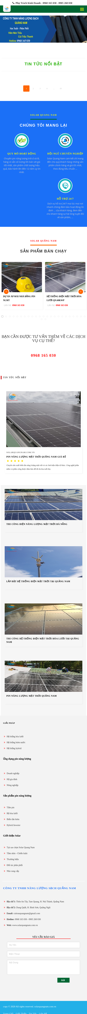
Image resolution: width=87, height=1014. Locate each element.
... (54, 88)
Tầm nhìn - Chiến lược (15, 853)
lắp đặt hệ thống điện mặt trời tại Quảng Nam (38, 581)
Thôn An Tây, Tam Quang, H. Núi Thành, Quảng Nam (33, 901)
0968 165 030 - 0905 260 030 (22, 919)
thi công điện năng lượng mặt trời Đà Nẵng (36, 524)
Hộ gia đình (10, 779)
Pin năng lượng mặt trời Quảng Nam (31, 696)
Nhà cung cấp (11, 871)
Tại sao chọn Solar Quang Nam (19, 847)
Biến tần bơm (11, 819)
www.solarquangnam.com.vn (20, 925)
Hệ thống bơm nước (14, 742)
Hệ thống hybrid (12, 748)
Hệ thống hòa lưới (13, 736)
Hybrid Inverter (11, 825)
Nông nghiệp (10, 785)
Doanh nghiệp (11, 773)
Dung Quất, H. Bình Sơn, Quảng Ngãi (26, 907)
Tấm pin (8, 807)
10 (61, 88)
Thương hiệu (11, 859)
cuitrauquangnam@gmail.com (21, 913)
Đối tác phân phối (13, 865)
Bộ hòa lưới (10, 813)
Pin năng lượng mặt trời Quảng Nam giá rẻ (36, 457)
